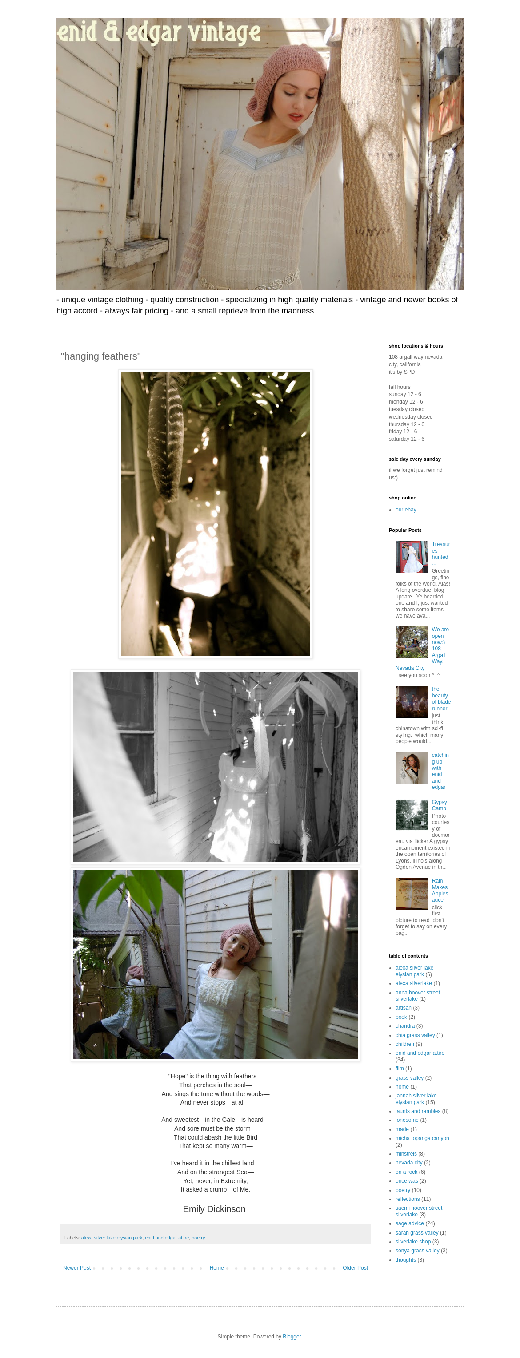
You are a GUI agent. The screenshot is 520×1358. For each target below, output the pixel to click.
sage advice (410, 1223)
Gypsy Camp (439, 805)
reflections (408, 1199)
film (400, 1068)
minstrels (406, 1154)
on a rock (406, 1172)
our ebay (406, 510)
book (401, 1017)
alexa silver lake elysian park (111, 1237)
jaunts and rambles (418, 1111)
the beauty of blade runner (441, 698)
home (402, 1087)
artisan (404, 1008)
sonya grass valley (418, 1250)
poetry (198, 1237)
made (402, 1129)
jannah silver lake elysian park (416, 1099)
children (405, 1044)
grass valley (410, 1078)
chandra (405, 1026)
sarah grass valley (417, 1233)
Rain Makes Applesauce (440, 890)
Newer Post (77, 1268)
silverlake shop (413, 1242)
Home (217, 1268)
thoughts (406, 1260)
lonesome (407, 1120)
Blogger (292, 1337)
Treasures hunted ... (441, 553)
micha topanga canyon (422, 1138)
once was (407, 1181)
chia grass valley (415, 1035)
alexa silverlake (414, 983)
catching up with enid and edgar (440, 771)
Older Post (355, 1268)
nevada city (409, 1163)
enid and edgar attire (167, 1237)
